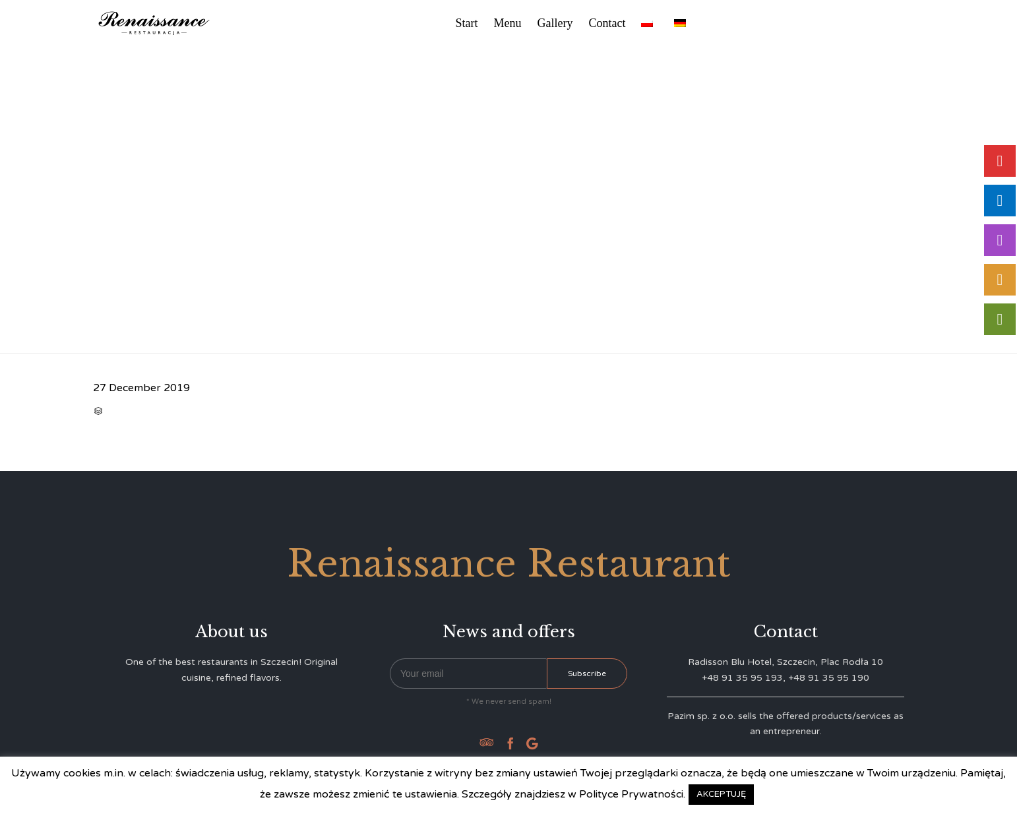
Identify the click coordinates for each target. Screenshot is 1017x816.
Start (467, 23)
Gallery (555, 23)
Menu (508, 23)
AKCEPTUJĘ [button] (721, 794)
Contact (606, 23)
